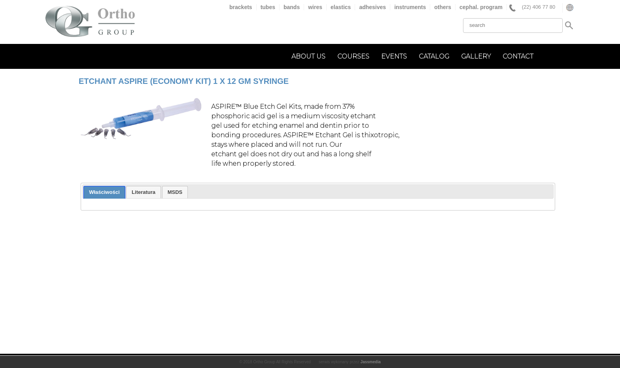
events (394, 56)
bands (292, 7)
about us (308, 56)
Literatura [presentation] (143, 192)
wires (315, 7)
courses (353, 56)
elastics (341, 7)
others (442, 7)
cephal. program (481, 7)
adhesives (372, 7)
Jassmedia (371, 362)
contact (518, 56)
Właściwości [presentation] (104, 192)
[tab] (104, 192)
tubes (268, 7)
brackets (240, 7)
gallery (476, 56)
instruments (410, 7)
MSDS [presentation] (175, 192)
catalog (434, 56)
